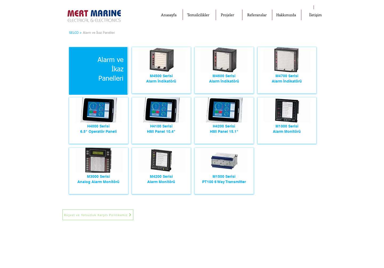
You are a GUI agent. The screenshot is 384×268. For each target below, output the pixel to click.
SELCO (73, 33)
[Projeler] (227, 15)
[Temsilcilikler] (198, 15)
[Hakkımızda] (286, 15)
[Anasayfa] (168, 15)
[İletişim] (315, 15)
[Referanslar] (256, 15)
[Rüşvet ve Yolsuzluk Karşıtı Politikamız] (97, 214)
